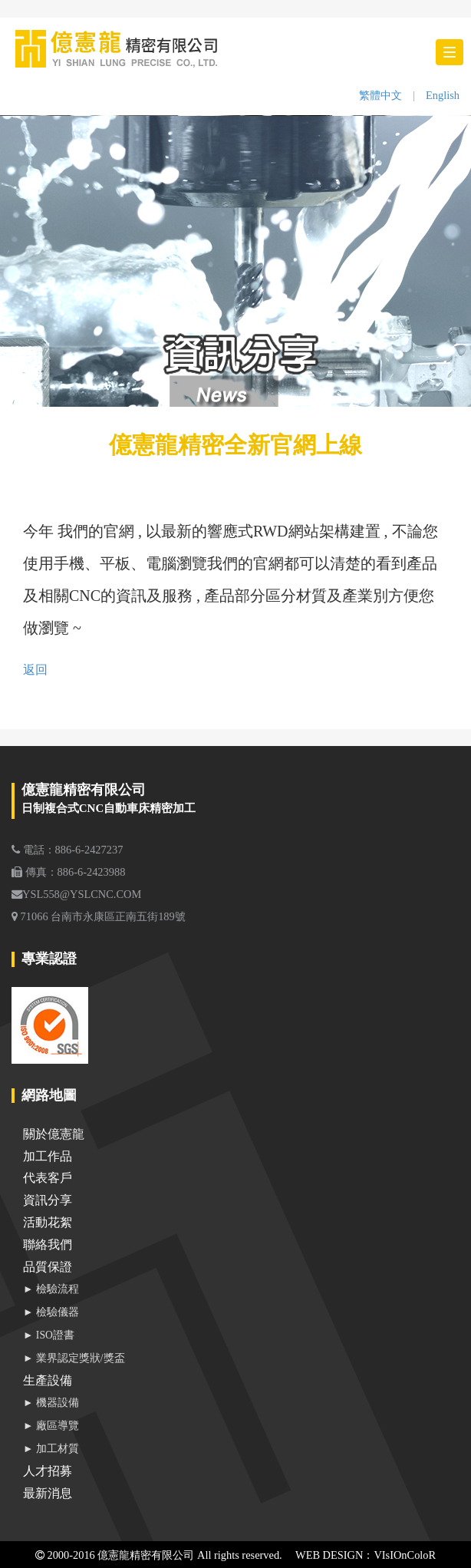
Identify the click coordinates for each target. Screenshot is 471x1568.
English (442, 95)
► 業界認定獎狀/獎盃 (74, 1358)
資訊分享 (47, 1200)
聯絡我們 (47, 1244)
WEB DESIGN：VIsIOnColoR (365, 1555)
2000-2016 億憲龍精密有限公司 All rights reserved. (158, 1555)
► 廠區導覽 (51, 1425)
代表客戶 (47, 1177)
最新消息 (47, 1493)
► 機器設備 (51, 1402)
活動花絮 (47, 1222)
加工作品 (47, 1156)
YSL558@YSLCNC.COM (76, 894)
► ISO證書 (48, 1335)
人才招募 (47, 1470)
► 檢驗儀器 (51, 1312)
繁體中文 (380, 95)
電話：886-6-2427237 (67, 849)
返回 (35, 669)
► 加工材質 (51, 1448)
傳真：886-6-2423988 (68, 872)
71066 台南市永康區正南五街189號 (99, 916)
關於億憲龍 (53, 1134)
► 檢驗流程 (51, 1289)
